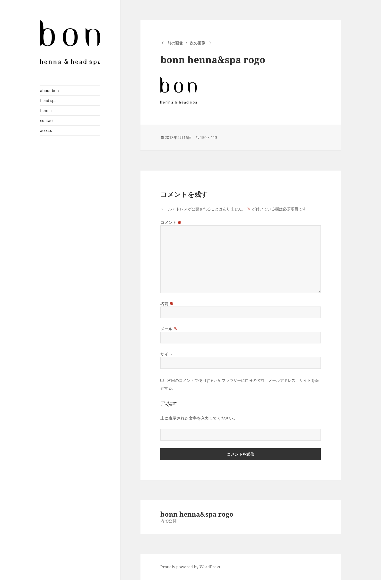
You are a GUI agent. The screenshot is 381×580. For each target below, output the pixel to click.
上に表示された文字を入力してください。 (198, 418)
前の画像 (175, 43)
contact (47, 120)
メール (169, 329)
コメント (171, 222)
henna (46, 110)
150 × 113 (208, 137)
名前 (167, 303)
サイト (166, 354)
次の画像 (197, 43)
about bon (49, 90)
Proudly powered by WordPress (190, 567)
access (46, 130)
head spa (48, 100)
